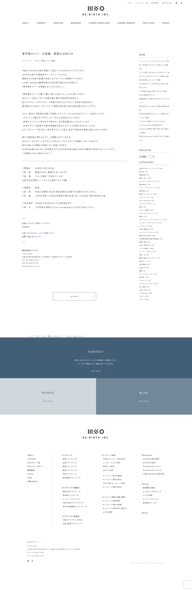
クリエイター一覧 (141, 3)
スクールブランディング (147, 213)
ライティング (143, 280)
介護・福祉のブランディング (73, 525)
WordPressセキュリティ (152, 488)
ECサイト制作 (108, 492)
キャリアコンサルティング (147, 181)
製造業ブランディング (71, 517)
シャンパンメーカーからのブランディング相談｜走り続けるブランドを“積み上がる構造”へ (154, 65)
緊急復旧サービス (150, 525)
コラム (141, 299)
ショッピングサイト (145, 203)
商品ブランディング (70, 492)
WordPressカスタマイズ (152, 492)
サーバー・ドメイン (145, 251)
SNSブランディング (70, 496)
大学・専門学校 (144, 245)
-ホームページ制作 (108, 477)
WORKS (166, 23)
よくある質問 (107, 534)
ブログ (129, 3)
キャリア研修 (147, 517)
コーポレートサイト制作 (111, 485)
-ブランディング (67, 477)
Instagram (143, 293)
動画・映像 (143, 242)
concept (31, 481)
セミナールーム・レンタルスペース (150, 219)
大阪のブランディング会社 (72, 542)
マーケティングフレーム (147, 232)
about (30, 477)
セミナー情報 (40, 60)
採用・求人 (143, 178)
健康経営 (142, 175)
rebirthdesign (145, 200)
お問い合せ (143, 290)
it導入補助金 (144, 229)
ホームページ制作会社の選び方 (115, 530)
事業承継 (142, 184)
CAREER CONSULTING (99, 23)
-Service (145, 506)
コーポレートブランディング (148, 223)
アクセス (30, 496)
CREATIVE (58, 23)
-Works (144, 535)
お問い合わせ (167, 3)
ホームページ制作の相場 (112, 527)
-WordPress (146, 477)
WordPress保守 (149, 485)
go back (82, 297)
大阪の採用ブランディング (72, 546)
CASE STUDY (149, 23)
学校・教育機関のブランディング (75, 529)
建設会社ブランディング (72, 514)
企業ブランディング (70, 485)
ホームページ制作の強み (112, 501)
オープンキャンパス (146, 274)
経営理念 (142, 191)
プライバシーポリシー (35, 488)
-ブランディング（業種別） (70, 510)
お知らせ (142, 267)
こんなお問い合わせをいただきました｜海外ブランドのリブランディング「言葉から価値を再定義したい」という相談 (154, 76)
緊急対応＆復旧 (145, 235)
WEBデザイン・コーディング (149, 168)
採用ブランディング (146, 194)
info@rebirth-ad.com (31, 266)
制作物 (141, 277)
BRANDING (76, 23)
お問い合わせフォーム (32, 237)
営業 (141, 216)
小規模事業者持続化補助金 (149, 239)
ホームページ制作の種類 (112, 498)
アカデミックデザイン (146, 283)
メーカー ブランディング (72, 521)
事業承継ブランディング (72, 500)
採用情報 (155, 3)
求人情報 (142, 287)
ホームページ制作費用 (111, 523)
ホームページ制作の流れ (112, 509)
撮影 (141, 271)
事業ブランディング (70, 488)
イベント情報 (51, 60)
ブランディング (144, 197)
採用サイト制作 (109, 488)
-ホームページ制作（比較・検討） (113, 519)
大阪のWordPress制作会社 (154, 496)
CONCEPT (41, 23)
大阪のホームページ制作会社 (114, 481)
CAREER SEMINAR (126, 23)
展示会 (141, 171)
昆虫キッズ (143, 261)
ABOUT (25, 23)
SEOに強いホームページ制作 (114, 505)
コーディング (143, 226)
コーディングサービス (151, 521)
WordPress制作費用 (151, 481)
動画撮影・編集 (149, 510)
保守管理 (142, 264)
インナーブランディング (147, 187)
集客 (141, 207)
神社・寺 (142, 255)
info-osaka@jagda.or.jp (67, 207)
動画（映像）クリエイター (147, 258)
